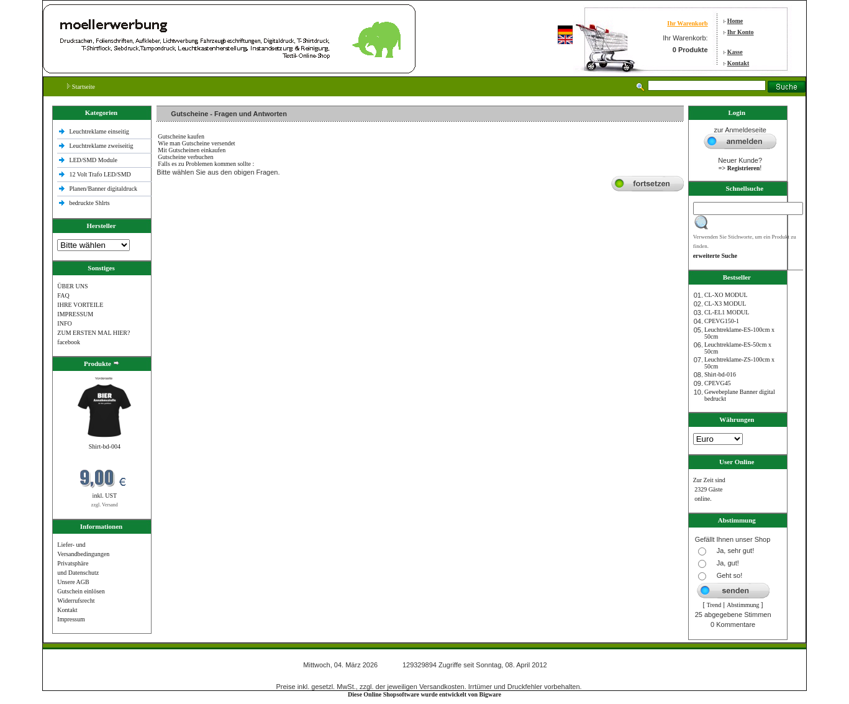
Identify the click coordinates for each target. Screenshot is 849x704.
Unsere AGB (73, 581)
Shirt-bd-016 (720, 374)
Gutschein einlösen (80, 591)
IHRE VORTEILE (80, 304)
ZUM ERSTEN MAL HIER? (93, 332)
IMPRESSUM (75, 314)
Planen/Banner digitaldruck (103, 188)
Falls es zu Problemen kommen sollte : (206, 163)
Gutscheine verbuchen (185, 156)
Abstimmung (743, 604)
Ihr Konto (740, 32)
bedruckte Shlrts (89, 202)
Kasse (735, 51)
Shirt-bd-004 (104, 446)
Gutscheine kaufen (181, 136)
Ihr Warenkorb (687, 23)
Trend (714, 604)
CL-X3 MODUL (725, 303)
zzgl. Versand (104, 505)
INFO (64, 323)
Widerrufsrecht (75, 600)
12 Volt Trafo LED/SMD (99, 174)
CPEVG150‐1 (721, 321)
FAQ (63, 295)
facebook (68, 342)
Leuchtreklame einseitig (99, 131)
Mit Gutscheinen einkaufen (191, 150)
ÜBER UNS (72, 286)
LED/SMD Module (93, 160)
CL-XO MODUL (726, 294)
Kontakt (738, 63)
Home (735, 20)
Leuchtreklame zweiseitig (102, 145)
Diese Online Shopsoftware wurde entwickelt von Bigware (424, 694)
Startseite (81, 86)
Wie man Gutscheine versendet (196, 143)
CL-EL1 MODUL (727, 312)
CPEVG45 (717, 383)
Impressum (70, 619)
